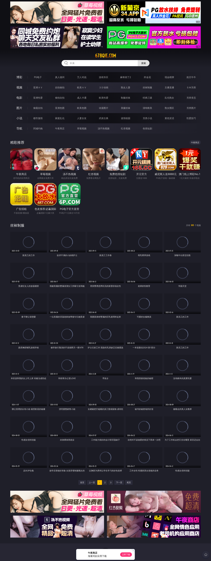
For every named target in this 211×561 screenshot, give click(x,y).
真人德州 (59, 77)
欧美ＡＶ (81, 87)
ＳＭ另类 (191, 87)
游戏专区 (103, 77)
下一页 (119, 482)
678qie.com (105, 56)
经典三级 (147, 97)
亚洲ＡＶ (38, 87)
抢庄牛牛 (191, 77)
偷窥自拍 (38, 108)
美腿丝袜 (125, 108)
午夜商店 (59, 128)
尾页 (129, 482)
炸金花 (147, 77)
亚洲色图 (59, 108)
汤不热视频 (103, 128)
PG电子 (38, 77)
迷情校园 (125, 118)
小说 (19, 118)
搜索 (143, 63)
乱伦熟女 (169, 97)
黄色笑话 (169, 118)
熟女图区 (169, 108)
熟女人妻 (125, 87)
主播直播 (169, 87)
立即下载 (126, 554)
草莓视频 (81, 128)
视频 (19, 87)
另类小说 (147, 118)
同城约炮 (38, 128)
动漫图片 (103, 108)
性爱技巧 (191, 118)
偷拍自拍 (59, 97)
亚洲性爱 (38, 97)
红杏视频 (125, 128)
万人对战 (81, 77)
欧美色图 (81, 108)
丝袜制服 (147, 87)
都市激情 (38, 118)
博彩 (19, 77)
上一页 (92, 482)
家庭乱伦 (59, 118)
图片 (19, 108)
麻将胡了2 (125, 77)
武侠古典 (103, 118)
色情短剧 (147, 128)
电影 (19, 98)
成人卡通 (81, 97)
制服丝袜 (125, 97)
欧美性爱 (103, 97)
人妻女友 (81, 118)
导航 (19, 128)
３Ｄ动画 (103, 87)
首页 (82, 482)
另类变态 (191, 97)
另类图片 (191, 108)
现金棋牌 (169, 77)
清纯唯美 (147, 108)
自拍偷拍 (59, 87)
